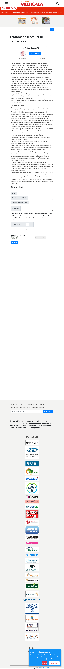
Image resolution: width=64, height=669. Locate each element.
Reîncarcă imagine (40, 237)
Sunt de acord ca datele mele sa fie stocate (22, 224)
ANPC (52, 668)
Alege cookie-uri (54, 663)
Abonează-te (48, 411)
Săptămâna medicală (15, 34)
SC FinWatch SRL (44, 668)
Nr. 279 (23, 34)
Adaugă (14, 242)
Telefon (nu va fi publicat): (20, 202)
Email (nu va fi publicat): (19, 198)
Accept (44, 663)
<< (52, 29)
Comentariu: (15, 208)
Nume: (14, 193)
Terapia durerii (29, 34)
